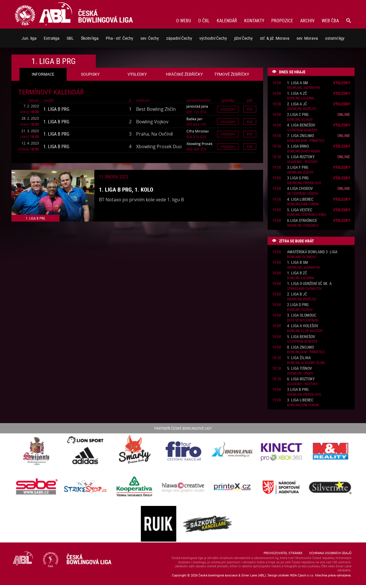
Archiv (307, 20)
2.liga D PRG (298, 304)
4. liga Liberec (300, 199)
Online (343, 114)
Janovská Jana (197, 106)
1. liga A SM (297, 83)
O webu (183, 20)
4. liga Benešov (301, 125)
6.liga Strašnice (302, 220)
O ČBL (204, 20)
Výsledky (227, 109)
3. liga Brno (298, 146)
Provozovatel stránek (283, 553)
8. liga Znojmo (300, 347)
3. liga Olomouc (301, 315)
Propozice (282, 20)
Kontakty (254, 20)
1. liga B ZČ (297, 273)
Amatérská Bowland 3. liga (312, 252)
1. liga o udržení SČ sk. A (309, 283)
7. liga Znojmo (300, 135)
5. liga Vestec (299, 210)
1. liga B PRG (56, 109)
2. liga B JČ (297, 294)
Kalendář (227, 20)
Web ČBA (330, 20)
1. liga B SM (297, 262)
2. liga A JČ (297, 104)
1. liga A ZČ (297, 93)
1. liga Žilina (299, 357)
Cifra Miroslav (197, 131)
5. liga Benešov (301, 336)
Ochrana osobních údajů (330, 553)
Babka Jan (194, 118)
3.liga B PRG (298, 389)
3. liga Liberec (300, 400)
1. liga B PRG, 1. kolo (126, 189)
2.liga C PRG (298, 114)
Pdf (250, 109)
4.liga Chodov (300, 188)
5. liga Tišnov (299, 368)
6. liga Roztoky (301, 379)
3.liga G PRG (298, 178)
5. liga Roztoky (301, 156)
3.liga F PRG (297, 167)
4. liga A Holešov (302, 325)
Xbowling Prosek (199, 143)
